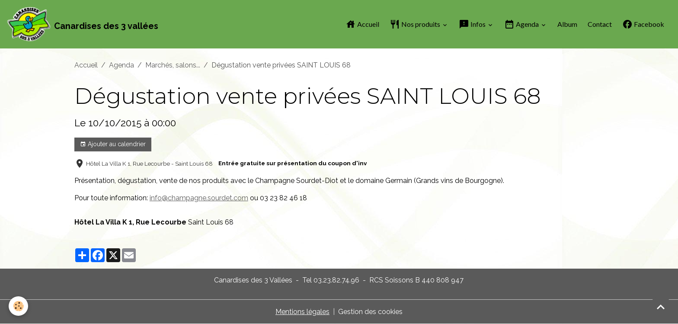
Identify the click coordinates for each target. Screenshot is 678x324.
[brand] (82, 24)
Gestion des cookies (370, 312)
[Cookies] (18, 306)
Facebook (643, 24)
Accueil (362, 24)
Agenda (522, 24)
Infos (473, 24)
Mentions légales (302, 312)
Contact (600, 24)
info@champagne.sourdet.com (199, 198)
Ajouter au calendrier (113, 144)
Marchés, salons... (172, 65)
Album (567, 24)
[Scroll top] (661, 307)
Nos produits (415, 24)
